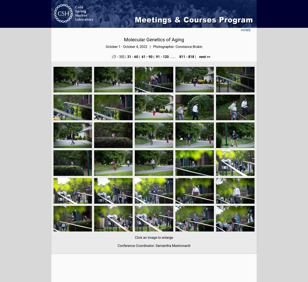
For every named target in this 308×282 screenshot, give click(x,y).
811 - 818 (186, 57)
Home (246, 30)
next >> (203, 57)
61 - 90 (147, 57)
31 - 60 (132, 57)
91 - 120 (162, 57)
